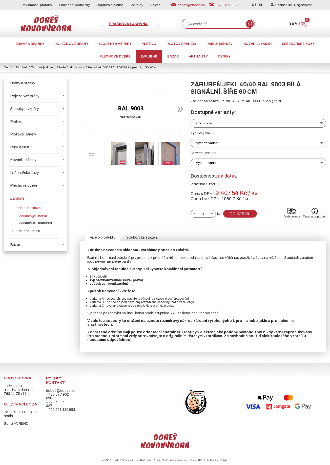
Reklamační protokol (37, 5)
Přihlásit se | (282, 5)
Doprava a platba (109, 5)
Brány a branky (29, 44)
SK (261, 5)
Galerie (155, 5)
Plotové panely (181, 44)
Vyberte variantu (208, 143)
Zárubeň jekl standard (35, 223)
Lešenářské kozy (298, 44)
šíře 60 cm (204, 123)
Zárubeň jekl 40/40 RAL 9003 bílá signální (113, 67)
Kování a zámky (258, 44)
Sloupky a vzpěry (115, 44)
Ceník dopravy (292, 216)
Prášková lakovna (128, 24)
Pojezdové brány (71, 44)
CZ (254, 5)
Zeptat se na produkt (314, 216)
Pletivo (149, 44)
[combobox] (213, 24)
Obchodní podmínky (74, 5)
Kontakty (136, 5)
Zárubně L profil (28, 231)
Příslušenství (220, 44)
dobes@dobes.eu (191, 5)
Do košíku (240, 214)
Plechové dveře (115, 56)
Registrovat (303, 5)
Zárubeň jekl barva (69, 67)
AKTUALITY (198, 56)
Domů (8, 67)
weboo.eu (179, 459)
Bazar (173, 56)
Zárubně (149, 56)
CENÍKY (224, 56)
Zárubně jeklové (42, 67)
